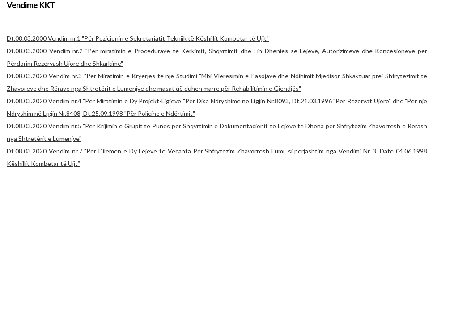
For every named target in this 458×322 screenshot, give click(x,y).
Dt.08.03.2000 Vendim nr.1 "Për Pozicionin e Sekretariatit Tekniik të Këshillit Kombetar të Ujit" (138, 38)
